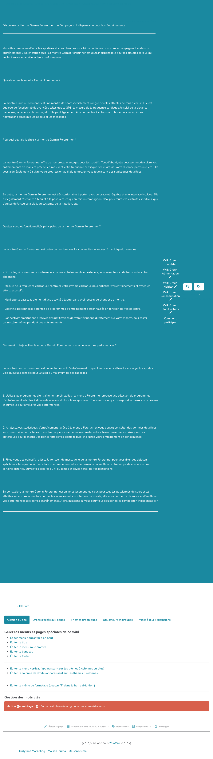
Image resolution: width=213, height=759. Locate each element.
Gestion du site (17, 620)
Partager (162, 726)
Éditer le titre (18, 642)
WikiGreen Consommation (170, 295)
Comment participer (170, 320)
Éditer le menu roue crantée (28, 647)
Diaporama (141, 726)
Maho (194, 294)
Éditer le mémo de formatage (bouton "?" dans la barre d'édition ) (52, 685)
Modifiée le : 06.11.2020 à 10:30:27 (88, 726)
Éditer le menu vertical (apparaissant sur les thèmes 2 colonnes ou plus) (57, 668)
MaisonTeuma (57, 751)
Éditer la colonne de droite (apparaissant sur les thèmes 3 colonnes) (54, 673)
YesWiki (114, 743)
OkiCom (24, 606)
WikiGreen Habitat (170, 285)
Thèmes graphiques (84, 620)
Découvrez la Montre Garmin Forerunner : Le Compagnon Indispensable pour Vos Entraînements (68, 4)
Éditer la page (54, 726)
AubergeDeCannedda (196, 299)
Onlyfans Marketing (32, 751)
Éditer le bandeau (21, 651)
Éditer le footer (20, 656)
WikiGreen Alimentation (170, 273)
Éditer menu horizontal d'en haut (31, 638)
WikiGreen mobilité (170, 262)
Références (120, 726)
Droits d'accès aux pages (49, 620)
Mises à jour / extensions (155, 620)
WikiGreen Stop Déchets (170, 308)
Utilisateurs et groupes (118, 620)
